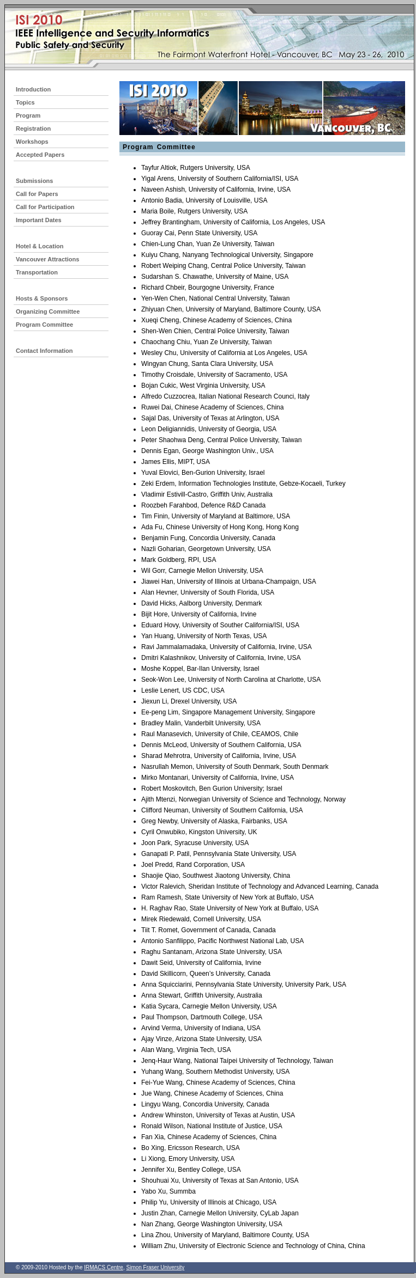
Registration (33, 128)
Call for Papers (37, 194)
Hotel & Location (39, 246)
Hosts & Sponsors (42, 298)
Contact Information (44, 350)
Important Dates (39, 220)
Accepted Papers (40, 154)
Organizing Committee (48, 311)
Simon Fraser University (155, 1267)
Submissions (34, 181)
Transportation (37, 272)
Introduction (33, 89)
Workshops (32, 141)
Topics (25, 102)
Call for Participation (45, 207)
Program (28, 115)
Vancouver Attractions (47, 259)
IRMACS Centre (103, 1267)
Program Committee (44, 324)
